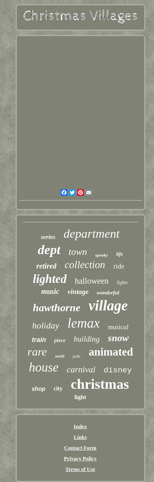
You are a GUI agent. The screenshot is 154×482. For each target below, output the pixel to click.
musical (118, 327)
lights (122, 282)
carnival (81, 369)
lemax (83, 323)
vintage (78, 292)
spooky (101, 254)
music (50, 291)
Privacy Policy (80, 458)
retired (46, 266)
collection (84, 264)
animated (111, 352)
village (108, 306)
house (43, 367)
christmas (100, 384)
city (58, 389)
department (92, 233)
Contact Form (80, 448)
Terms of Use (80, 469)
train (39, 339)
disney (117, 370)
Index (80, 426)
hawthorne (56, 308)
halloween (91, 280)
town (78, 252)
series (48, 237)
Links (80, 437)
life (119, 254)
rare (37, 351)
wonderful (108, 292)
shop (38, 389)
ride (118, 266)
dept (49, 249)
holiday (45, 325)
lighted (50, 278)
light (80, 397)
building (87, 339)
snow (118, 338)
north (59, 356)
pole (76, 355)
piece (59, 340)
